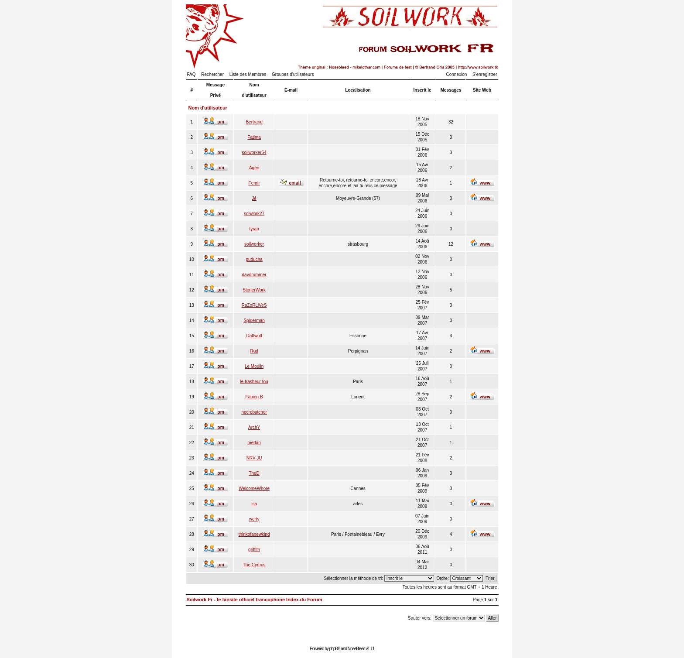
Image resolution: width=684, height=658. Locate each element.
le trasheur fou (254, 381)
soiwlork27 (254, 213)
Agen (254, 167)
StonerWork (254, 290)
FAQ (191, 74)
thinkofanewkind (254, 534)
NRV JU (254, 458)
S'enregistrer (484, 74)
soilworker (254, 244)
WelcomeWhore (254, 488)
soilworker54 (254, 152)
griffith (254, 549)
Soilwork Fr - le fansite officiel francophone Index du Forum (254, 599)
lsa (254, 503)
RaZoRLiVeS (254, 305)
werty (254, 519)
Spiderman (253, 320)
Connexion (456, 74)
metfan (254, 442)
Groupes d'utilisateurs (293, 74)
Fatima (254, 137)
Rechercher (212, 74)
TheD (254, 473)
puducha (254, 259)
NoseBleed (356, 648)
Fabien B (254, 396)
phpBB (334, 648)
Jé (254, 198)
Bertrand (254, 122)
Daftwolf (254, 335)
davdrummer (254, 274)
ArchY (254, 427)
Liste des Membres (247, 74)
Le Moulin (254, 366)
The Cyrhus (254, 564)
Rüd (254, 351)
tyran (254, 228)
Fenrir (254, 183)
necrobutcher (254, 412)
